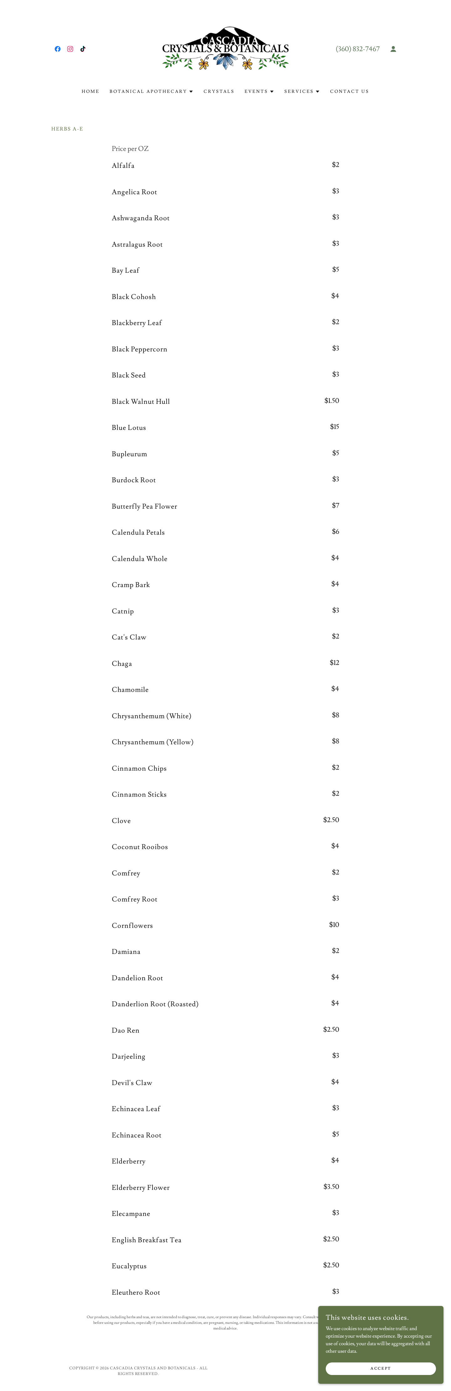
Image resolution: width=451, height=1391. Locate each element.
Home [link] (91, 91)
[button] (393, 49)
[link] (57, 49)
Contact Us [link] (349, 91)
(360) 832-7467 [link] (358, 49)
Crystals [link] (219, 91)
